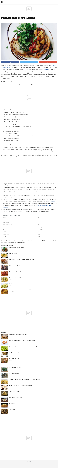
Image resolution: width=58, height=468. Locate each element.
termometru (41, 205)
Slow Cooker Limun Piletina (15, 277)
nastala (53, 201)
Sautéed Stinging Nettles (15, 367)
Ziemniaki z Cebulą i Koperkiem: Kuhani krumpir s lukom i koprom (24, 379)
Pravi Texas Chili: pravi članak (16, 271)
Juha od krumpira (13, 253)
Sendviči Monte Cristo (14, 358)
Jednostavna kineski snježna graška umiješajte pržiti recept (23, 346)
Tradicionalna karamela (14, 391)
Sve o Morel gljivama (14, 373)
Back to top (29, 461)
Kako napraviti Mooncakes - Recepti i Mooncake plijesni (22, 340)
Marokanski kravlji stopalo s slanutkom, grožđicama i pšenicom (24, 289)
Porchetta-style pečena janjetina (16, 247)
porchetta (46, 69)
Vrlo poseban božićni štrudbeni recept (18, 334)
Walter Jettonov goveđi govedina (17, 265)
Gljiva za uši (12, 409)
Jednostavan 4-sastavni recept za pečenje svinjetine (21, 259)
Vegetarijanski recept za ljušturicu (17, 352)
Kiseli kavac (12, 403)
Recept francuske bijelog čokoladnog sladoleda (20, 385)
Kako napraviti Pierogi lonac (15, 397)
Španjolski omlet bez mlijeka (16, 283)
